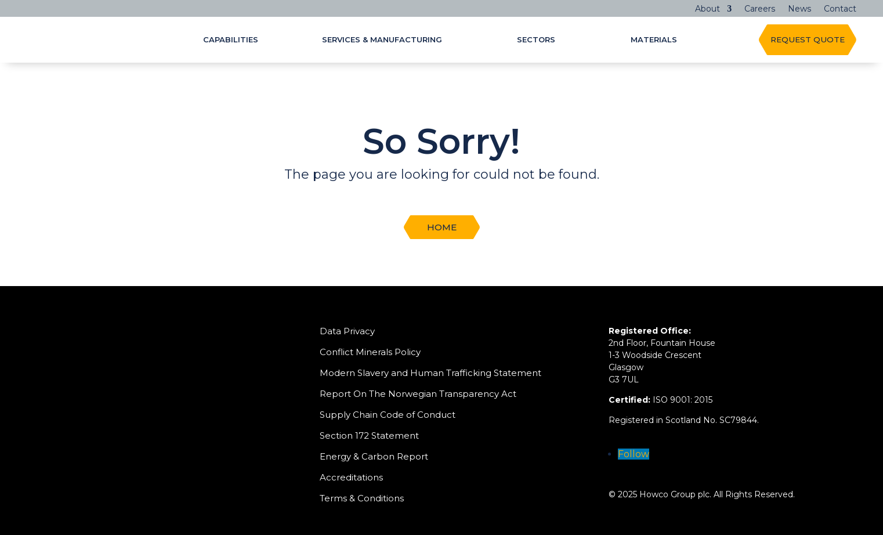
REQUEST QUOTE (807, 39)
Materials (654, 39)
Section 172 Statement (369, 435)
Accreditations (351, 477)
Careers (759, 9)
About (707, 9)
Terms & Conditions (362, 498)
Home (442, 227)
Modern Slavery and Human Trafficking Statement (430, 372)
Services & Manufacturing (382, 39)
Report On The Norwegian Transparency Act (418, 393)
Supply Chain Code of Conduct (387, 414)
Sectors (536, 39)
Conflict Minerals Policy (370, 351)
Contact (840, 9)
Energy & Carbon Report (374, 456)
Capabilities (230, 39)
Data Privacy (347, 331)
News (799, 9)
